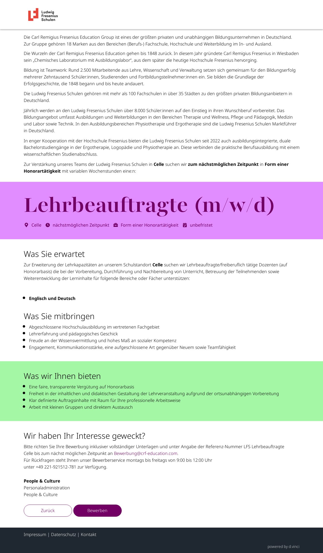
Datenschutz (63, 534)
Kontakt (88, 534)
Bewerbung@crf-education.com (145, 453)
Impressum (35, 534)
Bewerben (97, 510)
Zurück (48, 510)
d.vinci (294, 546)
